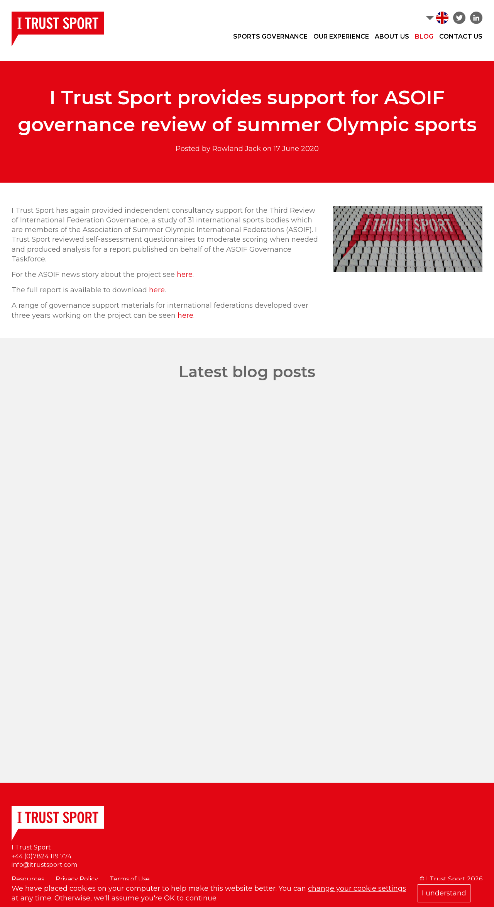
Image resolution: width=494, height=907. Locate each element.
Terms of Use (130, 879)
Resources (28, 879)
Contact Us (460, 36)
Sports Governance (270, 36)
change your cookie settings (357, 888)
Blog (424, 36)
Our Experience (341, 36)
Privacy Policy (77, 879)
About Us (392, 36)
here (185, 274)
